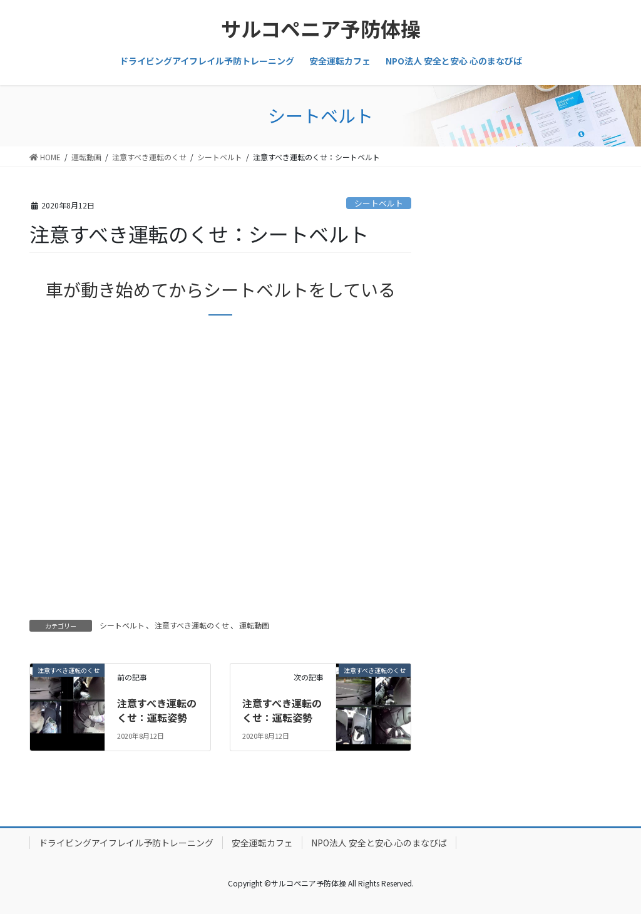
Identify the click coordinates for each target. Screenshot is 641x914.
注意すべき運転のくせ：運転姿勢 (157, 710)
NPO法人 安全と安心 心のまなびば (379, 842)
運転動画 (254, 625)
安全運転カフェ (262, 842)
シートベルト (378, 203)
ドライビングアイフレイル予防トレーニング (126, 842)
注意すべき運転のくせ (192, 625)
